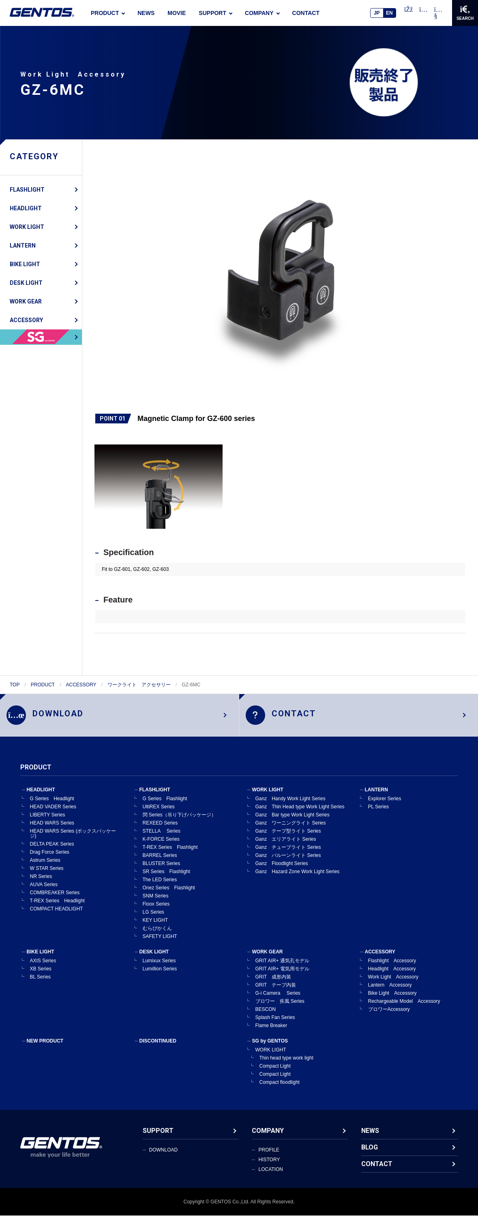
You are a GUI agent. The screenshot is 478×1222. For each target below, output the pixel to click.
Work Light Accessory (393, 983)
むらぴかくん (157, 935)
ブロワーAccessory (389, 1016)
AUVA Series (44, 891)
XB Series (40, 975)
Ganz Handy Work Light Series (290, 805)
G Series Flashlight (165, 805)
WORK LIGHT (27, 227)
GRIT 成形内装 (273, 983)
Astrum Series (45, 867)
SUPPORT (212, 13)
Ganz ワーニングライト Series (290, 829)
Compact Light (275, 1072)
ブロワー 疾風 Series (279, 1007)
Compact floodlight (279, 1089)
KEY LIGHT (155, 926)
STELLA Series (161, 837)
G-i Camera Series (277, 999)
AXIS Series (43, 967)
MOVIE (176, 13)
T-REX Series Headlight (57, 907)
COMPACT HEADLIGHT (56, 915)
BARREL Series (160, 862)
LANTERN (23, 245)
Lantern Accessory (390, 991)
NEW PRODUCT (45, 1047)
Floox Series (156, 910)
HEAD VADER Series (53, 813)
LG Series (153, 918)
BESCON (265, 1016)
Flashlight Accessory (392, 967)
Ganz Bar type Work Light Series (292, 821)
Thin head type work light (286, 1064)
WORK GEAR (26, 301)
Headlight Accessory (392, 975)
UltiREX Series (159, 813)
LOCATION (270, 1176)
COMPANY (259, 13)
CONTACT (305, 13)
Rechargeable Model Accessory (404, 1007)
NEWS (145, 13)
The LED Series (160, 886)
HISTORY (269, 1166)
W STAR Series (47, 875)
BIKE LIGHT (25, 264)
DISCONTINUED (157, 1047)
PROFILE (268, 1156)
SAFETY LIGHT (160, 943)
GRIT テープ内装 (275, 991)
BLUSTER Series (161, 870)
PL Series (378, 813)
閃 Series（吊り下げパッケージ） (179, 821)
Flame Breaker (271, 1032)
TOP (14, 685)
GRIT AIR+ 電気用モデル (282, 975)
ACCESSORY (26, 320)
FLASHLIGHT (27, 189)
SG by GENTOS (270, 1047)
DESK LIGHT (26, 283)
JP (377, 13)
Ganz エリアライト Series (285, 845)
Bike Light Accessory (392, 999)
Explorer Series (384, 805)
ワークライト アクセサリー (139, 685)
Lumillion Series (160, 975)
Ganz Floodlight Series (281, 870)
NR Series (41, 883)
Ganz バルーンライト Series (288, 862)
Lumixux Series (159, 967)
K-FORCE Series (161, 845)
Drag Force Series (49, 858)
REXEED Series (160, 829)
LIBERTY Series (47, 821)
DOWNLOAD (163, 1156)
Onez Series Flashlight (169, 894)
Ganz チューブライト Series (288, 854)
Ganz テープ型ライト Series (288, 837)
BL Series (40, 983)
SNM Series (156, 902)
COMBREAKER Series (55, 899)
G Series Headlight (52, 805)
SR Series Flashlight (166, 878)
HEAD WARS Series (52, 829)
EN (389, 13)
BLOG (369, 1154)
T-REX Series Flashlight (170, 854)
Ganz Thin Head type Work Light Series (300, 813)
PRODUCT (105, 13)
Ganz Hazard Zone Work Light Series (297, 878)
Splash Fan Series (275, 1024)
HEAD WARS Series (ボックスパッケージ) (73, 840)
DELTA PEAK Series (52, 850)
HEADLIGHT (26, 208)
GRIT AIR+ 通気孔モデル (282, 967)
